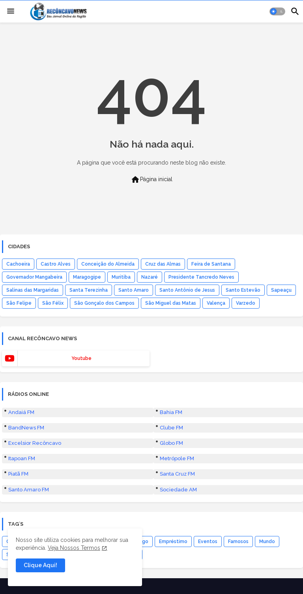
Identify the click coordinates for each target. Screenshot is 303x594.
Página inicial (151, 179)
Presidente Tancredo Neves (201, 277)
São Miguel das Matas (170, 303)
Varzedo (245, 303)
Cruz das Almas (163, 264)
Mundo (267, 541)
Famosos (238, 541)
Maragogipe (87, 277)
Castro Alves (56, 264)
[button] (277, 11)
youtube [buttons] (81, 358)
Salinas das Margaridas (32, 290)
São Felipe (19, 303)
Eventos (207, 541)
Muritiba (121, 277)
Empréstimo (173, 541)
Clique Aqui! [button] (40, 565)
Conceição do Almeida (108, 264)
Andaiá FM (21, 412)
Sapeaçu (281, 290)
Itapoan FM (21, 458)
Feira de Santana (211, 264)
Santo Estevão (243, 290)
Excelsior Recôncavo (34, 443)
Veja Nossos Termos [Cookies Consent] (74, 548)
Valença (216, 303)
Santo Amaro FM (28, 490)
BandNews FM (26, 428)
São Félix (53, 303)
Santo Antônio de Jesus (187, 290)
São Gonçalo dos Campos (104, 303)
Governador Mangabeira (34, 277)
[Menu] (10, 11)
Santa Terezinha (88, 290)
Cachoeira (18, 264)
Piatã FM (18, 474)
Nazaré (149, 277)
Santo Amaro (133, 290)
